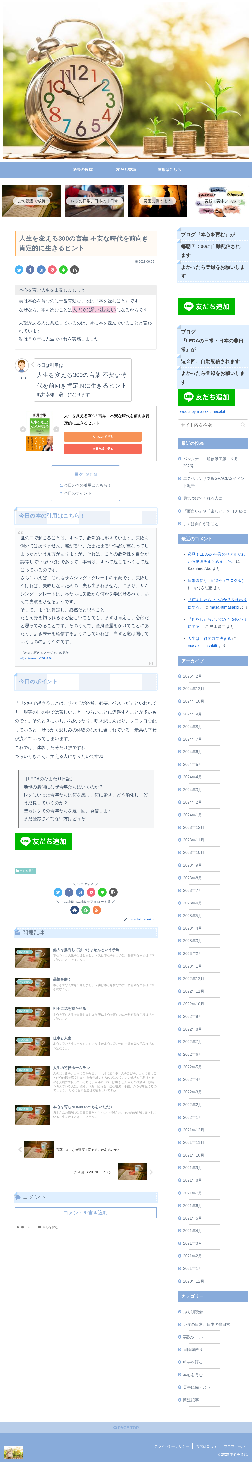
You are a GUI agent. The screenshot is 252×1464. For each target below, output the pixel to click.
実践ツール (193, 1337)
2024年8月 (192, 727)
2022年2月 (192, 1105)
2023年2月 (192, 954)
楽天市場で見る (86, 449)
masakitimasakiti (224, 608)
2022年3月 (192, 1093)
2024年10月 (193, 702)
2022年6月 (192, 1055)
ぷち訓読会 (193, 1312)
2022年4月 (192, 1080)
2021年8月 (192, 1181)
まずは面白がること (201, 524)
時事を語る (193, 1363)
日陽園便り (193, 1350)
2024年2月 (192, 803)
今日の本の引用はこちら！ (87, 486)
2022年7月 (192, 1042)
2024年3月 (192, 790)
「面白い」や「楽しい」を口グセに (214, 512)
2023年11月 (193, 840)
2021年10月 (193, 1156)
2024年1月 (192, 815)
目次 (78, 475)
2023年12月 (193, 828)
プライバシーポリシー (172, 1449)
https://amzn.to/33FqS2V (37, 659)
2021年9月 (192, 1168)
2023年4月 (192, 929)
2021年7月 (192, 1194)
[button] (243, 425)
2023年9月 (192, 866)
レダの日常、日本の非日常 (206, 1325)
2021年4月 (192, 1231)
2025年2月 (192, 677)
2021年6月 (192, 1206)
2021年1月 (192, 1269)
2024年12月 (193, 689)
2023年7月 (192, 891)
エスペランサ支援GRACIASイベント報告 (213, 483)
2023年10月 (193, 853)
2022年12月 (193, 979)
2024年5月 (192, 765)
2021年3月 (192, 1244)
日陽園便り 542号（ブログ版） (217, 581)
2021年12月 (193, 1130)
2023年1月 (192, 967)
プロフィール (234, 1449)
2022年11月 (193, 992)
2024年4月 (192, 778)
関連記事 (191, 1400)
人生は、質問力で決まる (209, 639)
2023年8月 (192, 878)
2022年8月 (192, 1030)
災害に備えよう (197, 1388)
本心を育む (25, 871)
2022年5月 (192, 1067)
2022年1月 (192, 1118)
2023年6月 (192, 904)
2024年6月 (192, 752)
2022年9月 (192, 1017)
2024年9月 (192, 715)
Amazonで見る (86, 437)
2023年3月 (192, 941)
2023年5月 (192, 916)
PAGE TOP (126, 1429)
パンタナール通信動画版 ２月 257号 (212, 463)
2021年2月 (192, 1257)
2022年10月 (193, 1005)
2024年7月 (192, 740)
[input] (213, 425)
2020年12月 (193, 1282)
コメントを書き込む (85, 1221)
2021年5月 (192, 1219)
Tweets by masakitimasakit (201, 412)
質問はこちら (206, 1449)
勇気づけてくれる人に (202, 499)
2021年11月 (193, 1143)
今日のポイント (78, 494)
